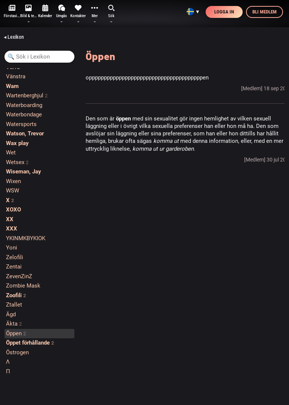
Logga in (224, 12)
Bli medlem (264, 12)
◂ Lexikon (14, 37)
